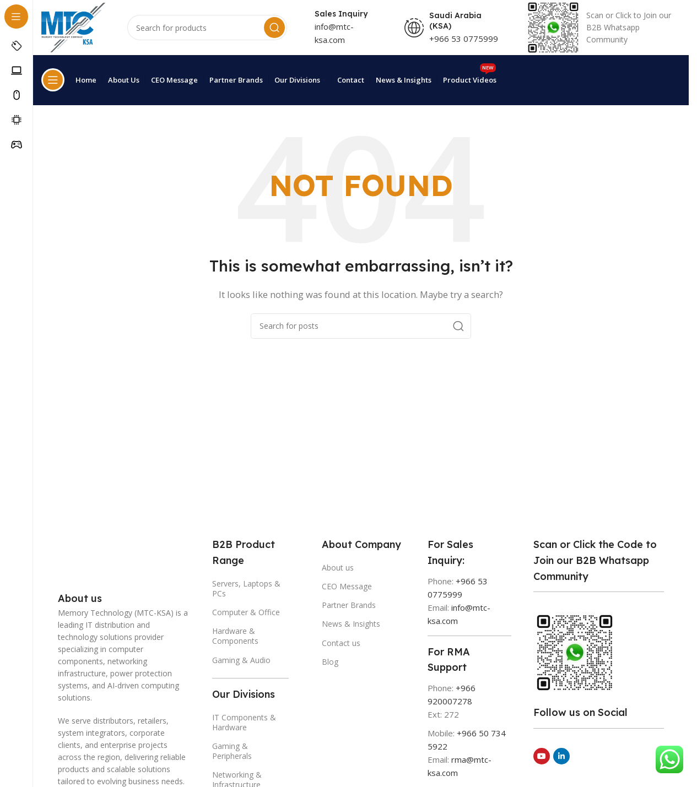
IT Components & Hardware (244, 720)
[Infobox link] (603, 35)
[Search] (209, 35)
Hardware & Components (235, 634)
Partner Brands (349, 603)
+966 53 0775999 (465, 45)
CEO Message (347, 584)
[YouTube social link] (541, 754)
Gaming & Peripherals (232, 749)
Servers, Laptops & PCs (246, 586)
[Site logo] (74, 34)
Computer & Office (246, 610)
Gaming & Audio (241, 658)
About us (338, 565)
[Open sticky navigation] (53, 86)
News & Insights (351, 622)
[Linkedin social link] (561, 754)
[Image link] (85, 561)
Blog (330, 659)
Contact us (341, 641)
